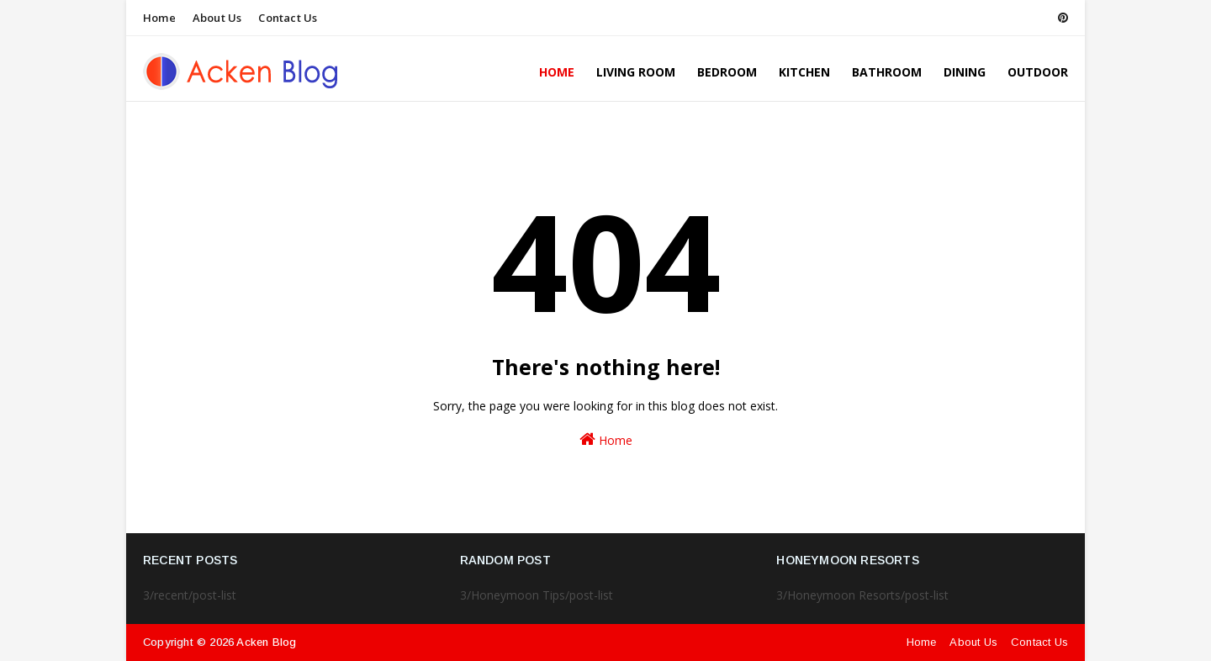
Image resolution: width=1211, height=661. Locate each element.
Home (159, 17)
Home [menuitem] (556, 72)
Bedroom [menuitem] (727, 72)
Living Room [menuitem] (635, 72)
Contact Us (287, 17)
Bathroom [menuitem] (887, 72)
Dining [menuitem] (965, 72)
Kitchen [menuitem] (804, 72)
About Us (217, 17)
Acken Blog (266, 642)
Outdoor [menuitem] (1037, 72)
